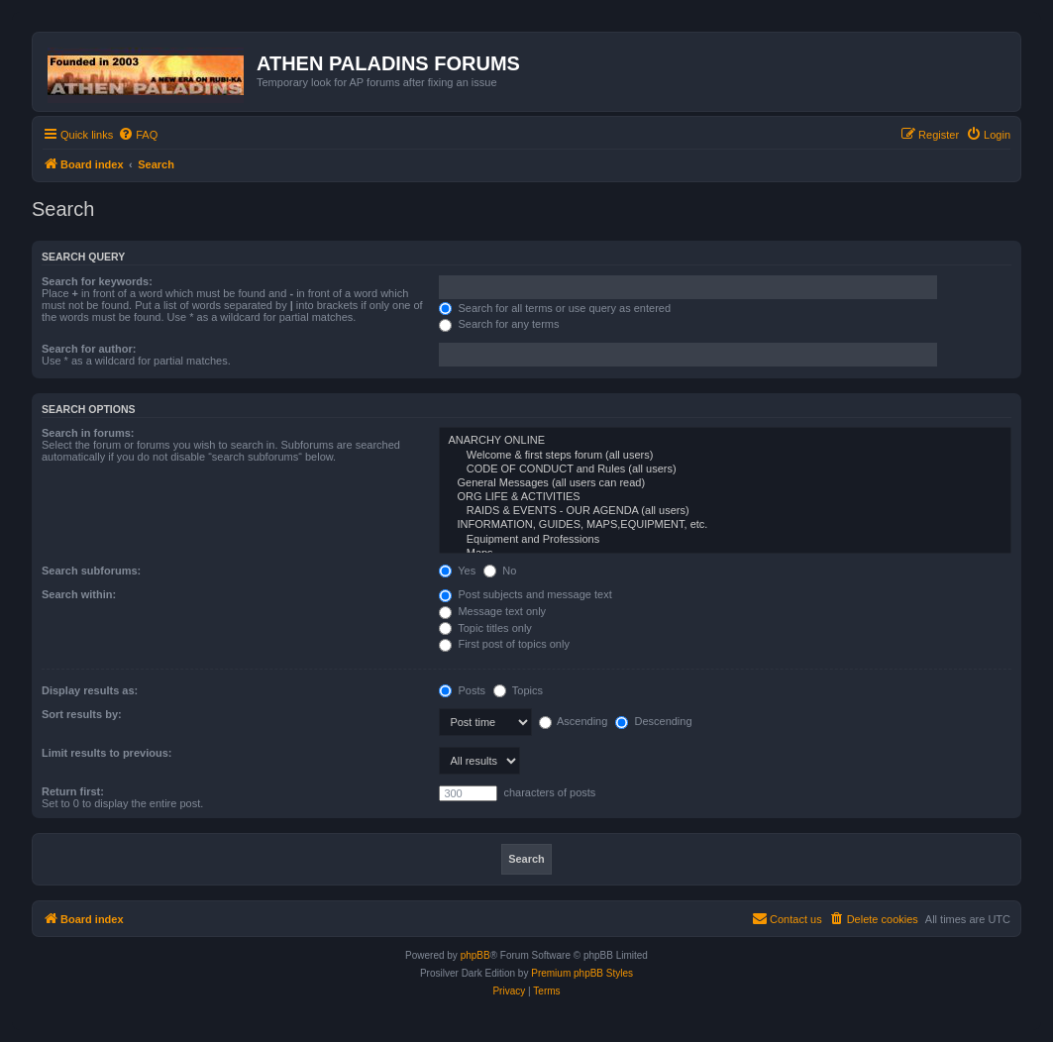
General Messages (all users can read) (725, 483)
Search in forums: (88, 433)
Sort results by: (82, 714)
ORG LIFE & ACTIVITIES (725, 497)
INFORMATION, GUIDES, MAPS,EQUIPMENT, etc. (725, 525)
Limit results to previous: (106, 753)
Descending (653, 721)
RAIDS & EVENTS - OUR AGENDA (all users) (725, 511)
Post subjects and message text (525, 594)
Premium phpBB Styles (582, 973)
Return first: (73, 791)
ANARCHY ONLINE (725, 441)
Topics (518, 690)
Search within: (79, 594)
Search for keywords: (97, 281)
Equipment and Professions (725, 540)
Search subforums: (91, 570)
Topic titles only (485, 628)
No (499, 570)
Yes (457, 570)
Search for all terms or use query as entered (555, 308)
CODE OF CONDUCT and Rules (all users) (725, 469)
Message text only (492, 611)
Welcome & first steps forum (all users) (725, 456)
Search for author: (89, 349)
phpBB (475, 955)
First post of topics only (504, 644)
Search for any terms (499, 324)
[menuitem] (138, 135)
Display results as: (90, 690)
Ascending (573, 721)
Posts (462, 690)
